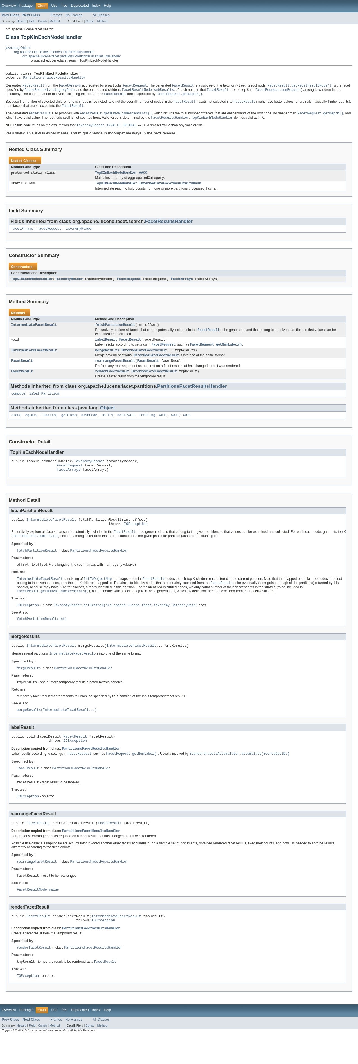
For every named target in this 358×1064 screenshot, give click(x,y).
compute (18, 404)
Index (96, 6)
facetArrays (22, 234)
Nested (21, 21)
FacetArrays (182, 285)
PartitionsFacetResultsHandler (54, 79)
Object (107, 418)
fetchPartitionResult (115, 331)
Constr (42, 21)
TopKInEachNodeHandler (32, 285)
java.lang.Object (18, 48)
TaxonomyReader (69, 285)
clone (16, 426)
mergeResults (107, 358)
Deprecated (80, 6)
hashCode (89, 426)
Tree (64, 6)
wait (163, 426)
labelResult (106, 347)
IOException (136, 538)
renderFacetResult (112, 381)
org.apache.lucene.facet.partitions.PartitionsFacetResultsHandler (71, 56)
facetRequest (49, 234)
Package (26, 6)
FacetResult (130, 347)
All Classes (101, 15)
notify (107, 426)
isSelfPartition (44, 404)
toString (147, 426)
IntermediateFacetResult (34, 331)
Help (107, 6)
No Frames (74, 15)
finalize (49, 426)
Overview (9, 6)
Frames (56, 15)
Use (54, 6)
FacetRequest (129, 285)
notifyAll (126, 426)
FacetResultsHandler (169, 226)
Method (54, 21)
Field (32, 21)
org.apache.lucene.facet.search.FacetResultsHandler (54, 52)
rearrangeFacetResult (115, 370)
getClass (69, 426)
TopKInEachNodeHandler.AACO (121, 177)
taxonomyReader (79, 234)
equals (31, 426)
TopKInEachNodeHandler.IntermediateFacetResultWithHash (148, 188)
